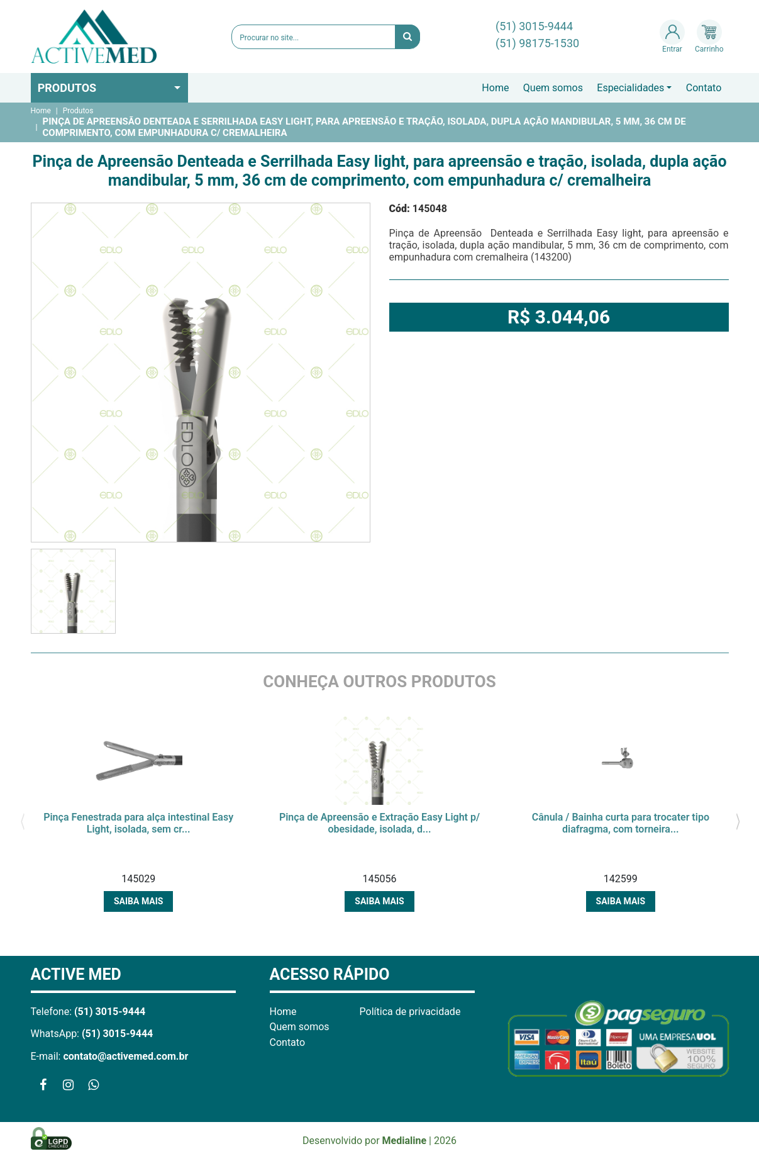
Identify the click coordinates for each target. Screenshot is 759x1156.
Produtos (67, 87)
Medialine (404, 1141)
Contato (704, 88)
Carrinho (709, 36)
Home (495, 88)
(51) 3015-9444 (534, 26)
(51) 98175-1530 (537, 43)
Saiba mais (138, 901)
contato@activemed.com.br (125, 1056)
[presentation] (23, 820)
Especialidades (630, 88)
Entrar (672, 36)
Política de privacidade (410, 1012)
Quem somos (553, 88)
